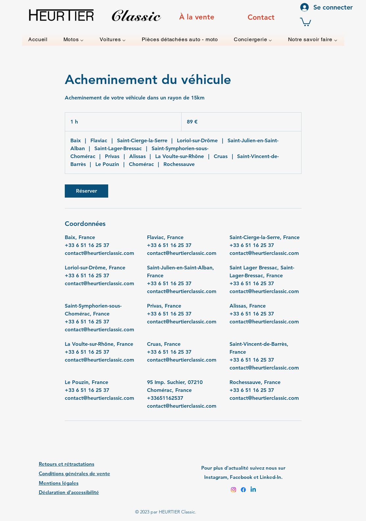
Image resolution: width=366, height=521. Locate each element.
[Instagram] (233, 489)
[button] (305, 21)
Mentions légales (59, 483)
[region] (197, 17)
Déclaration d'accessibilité (69, 492)
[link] (86, 191)
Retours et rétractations (66, 464)
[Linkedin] (253, 489)
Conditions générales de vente (74, 473)
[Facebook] (243, 489)
